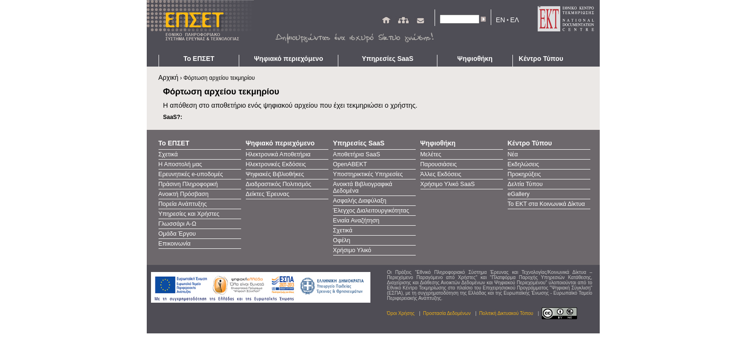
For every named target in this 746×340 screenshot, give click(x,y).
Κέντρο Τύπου (541, 58)
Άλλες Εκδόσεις (440, 174)
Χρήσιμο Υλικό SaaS (447, 184)
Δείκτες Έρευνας (267, 194)
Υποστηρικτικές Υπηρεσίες (368, 174)
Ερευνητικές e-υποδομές (191, 174)
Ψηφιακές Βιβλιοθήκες (275, 174)
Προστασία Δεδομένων (447, 313)
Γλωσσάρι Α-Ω (177, 224)
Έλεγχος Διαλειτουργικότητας (371, 210)
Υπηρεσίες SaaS (387, 58)
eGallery (519, 194)
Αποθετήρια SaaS (356, 154)
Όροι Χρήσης (400, 313)
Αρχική (169, 77)
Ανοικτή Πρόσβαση (184, 194)
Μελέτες (431, 154)
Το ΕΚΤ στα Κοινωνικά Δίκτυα (546, 204)
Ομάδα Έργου (177, 233)
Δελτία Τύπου (525, 184)
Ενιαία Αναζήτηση (356, 220)
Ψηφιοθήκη (475, 58)
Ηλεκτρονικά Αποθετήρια (278, 154)
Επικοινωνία (175, 243)
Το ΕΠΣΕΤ (199, 58)
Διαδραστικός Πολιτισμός (278, 184)
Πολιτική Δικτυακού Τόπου (506, 313)
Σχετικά (168, 154)
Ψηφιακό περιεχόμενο (288, 58)
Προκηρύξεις (524, 174)
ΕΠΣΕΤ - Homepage (203, 27)
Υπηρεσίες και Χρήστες (189, 214)
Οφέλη (342, 240)
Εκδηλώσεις (523, 164)
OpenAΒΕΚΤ (350, 164)
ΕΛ (514, 20)
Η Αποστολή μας (180, 164)
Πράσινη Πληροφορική (188, 184)
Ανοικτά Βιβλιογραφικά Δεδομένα (363, 187)
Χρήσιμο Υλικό (352, 250)
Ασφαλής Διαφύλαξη (359, 200)
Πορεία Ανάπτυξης (183, 204)
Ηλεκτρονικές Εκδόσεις (276, 164)
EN (500, 20)
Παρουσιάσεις (438, 164)
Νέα (513, 154)
